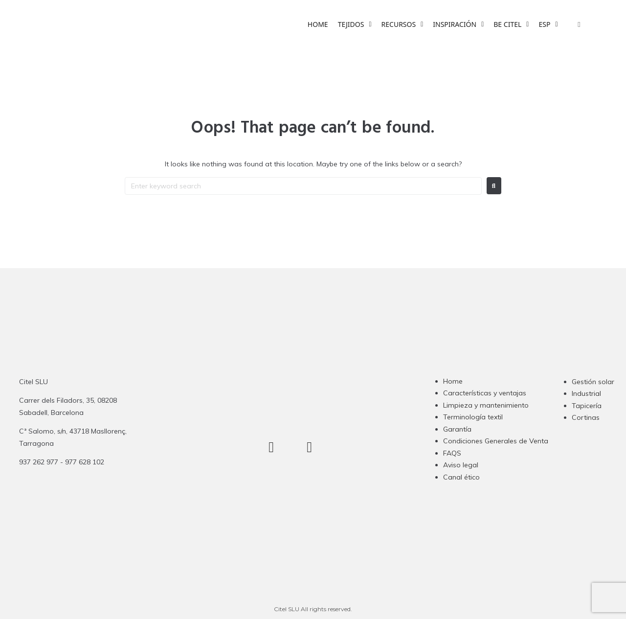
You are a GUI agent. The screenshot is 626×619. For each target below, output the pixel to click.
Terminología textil (473, 417)
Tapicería (587, 405)
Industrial (586, 393)
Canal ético (461, 477)
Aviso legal (460, 464)
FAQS (452, 453)
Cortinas (586, 417)
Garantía (457, 429)
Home (453, 381)
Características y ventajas (484, 393)
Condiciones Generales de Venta (495, 440)
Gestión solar (593, 381)
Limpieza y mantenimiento (486, 405)
